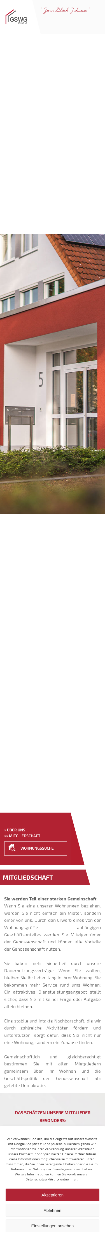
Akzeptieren (52, 1203)
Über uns (16, 829)
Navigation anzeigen (96, 21)
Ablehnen (52, 1218)
